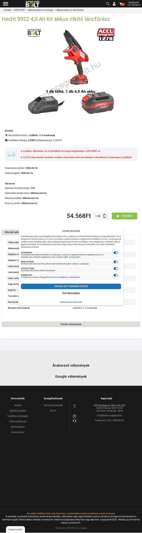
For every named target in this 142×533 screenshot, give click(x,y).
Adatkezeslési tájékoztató (71, 302)
